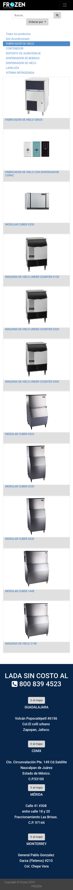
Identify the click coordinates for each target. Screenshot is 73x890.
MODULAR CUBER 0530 (19, 486)
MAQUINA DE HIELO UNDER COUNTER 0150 (32, 276)
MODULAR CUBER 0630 (19, 538)
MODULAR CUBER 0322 (19, 434)
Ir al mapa (37, 700)
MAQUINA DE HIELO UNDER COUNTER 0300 (32, 381)
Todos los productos (18, 34)
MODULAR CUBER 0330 (19, 224)
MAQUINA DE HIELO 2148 (21, 643)
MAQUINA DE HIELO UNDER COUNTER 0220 (32, 329)
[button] (37, 22)
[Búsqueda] (57, 15)
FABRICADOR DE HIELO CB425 (23, 119)
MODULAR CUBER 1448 (19, 591)
